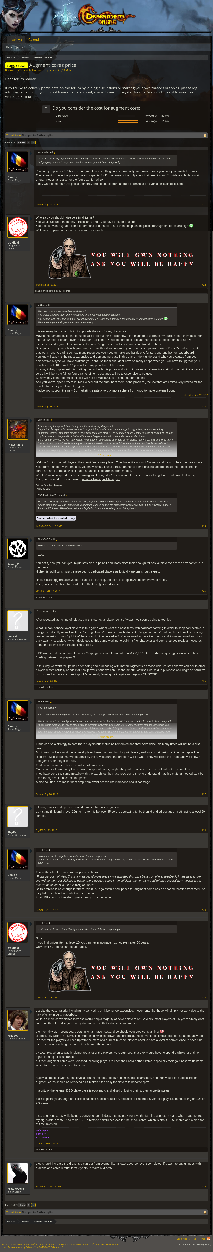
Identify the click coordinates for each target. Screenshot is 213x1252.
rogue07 (13, 1035)
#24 (204, 526)
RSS (208, 1238)
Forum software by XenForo (31, 1244)
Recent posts (14, 47)
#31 (204, 1143)
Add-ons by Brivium (34, 1247)
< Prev (21, 142)
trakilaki (13, 242)
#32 (204, 1186)
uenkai (38, 597)
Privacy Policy (204, 1244)
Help (194, 1238)
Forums (16, 40)
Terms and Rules (186, 1244)
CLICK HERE (22, 96)
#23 (204, 406)
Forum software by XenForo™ (90, 1244)
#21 (204, 204)
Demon (52, 70)
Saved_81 (14, 564)
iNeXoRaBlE (15, 444)
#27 (204, 794)
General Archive (28, 70)
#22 (204, 284)
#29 (204, 909)
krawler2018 (16, 1188)
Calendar (35, 39)
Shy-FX (12, 832)
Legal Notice (183, 1238)
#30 (204, 997)
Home (202, 1238)
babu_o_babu (54, 290)
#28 (204, 830)
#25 (204, 590)
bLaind (38, 290)
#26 (204, 680)
